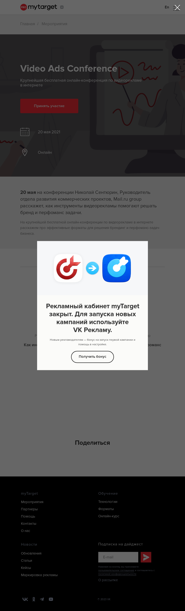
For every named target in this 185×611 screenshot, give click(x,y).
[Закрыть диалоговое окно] (177, 7)
